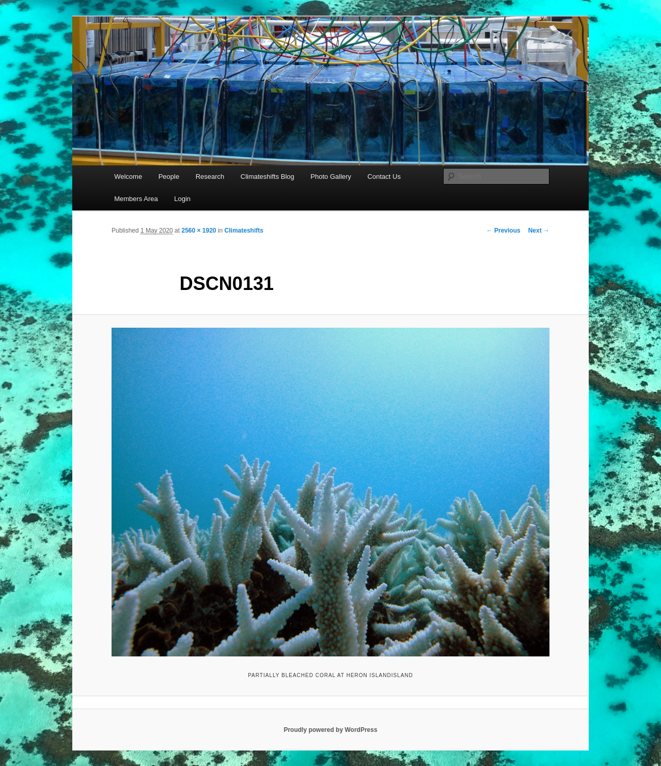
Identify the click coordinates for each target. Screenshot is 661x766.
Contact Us (384, 176)
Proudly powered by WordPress (330, 729)
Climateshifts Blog (267, 176)
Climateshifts (244, 230)
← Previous (503, 230)
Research (210, 176)
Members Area (136, 199)
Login (182, 199)
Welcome (128, 176)
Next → (538, 230)
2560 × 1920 (198, 230)
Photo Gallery (330, 176)
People (169, 176)
